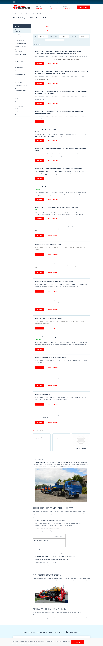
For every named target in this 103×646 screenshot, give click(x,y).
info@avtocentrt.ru (67, 8)
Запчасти (72, 2)
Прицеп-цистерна (22, 70)
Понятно (78, 642)
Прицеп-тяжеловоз (21, 43)
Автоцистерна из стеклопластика (22, 61)
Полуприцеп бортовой (22, 46)
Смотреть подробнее (53, 59)
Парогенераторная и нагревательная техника (22, 89)
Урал (22, 114)
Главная (14, 13)
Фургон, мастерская (19, 101)
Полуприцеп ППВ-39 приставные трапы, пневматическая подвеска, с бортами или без (58, 164)
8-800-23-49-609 (53, 8)
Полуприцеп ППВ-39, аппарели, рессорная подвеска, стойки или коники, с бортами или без (60, 182)
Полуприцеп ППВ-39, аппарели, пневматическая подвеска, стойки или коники (56, 203)
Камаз (22, 111)
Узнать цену (39, 59)
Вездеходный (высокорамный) (20, 35)
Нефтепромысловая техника (22, 97)
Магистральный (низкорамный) (20, 39)
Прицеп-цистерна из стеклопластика (20, 74)
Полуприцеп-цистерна (22, 54)
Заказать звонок (83, 7)
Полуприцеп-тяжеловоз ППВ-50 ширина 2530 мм (48, 259)
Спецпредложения (51, 25)
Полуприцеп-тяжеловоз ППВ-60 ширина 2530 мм (48, 314)
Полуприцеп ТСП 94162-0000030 (44, 390)
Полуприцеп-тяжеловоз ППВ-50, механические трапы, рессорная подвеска (55, 222)
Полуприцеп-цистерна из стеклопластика (22, 66)
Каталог (21, 13)
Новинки (87, 2)
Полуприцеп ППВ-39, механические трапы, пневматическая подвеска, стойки (56, 332)
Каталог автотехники (21, 2)
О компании (39, 2)
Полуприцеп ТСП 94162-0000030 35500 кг (46, 409)
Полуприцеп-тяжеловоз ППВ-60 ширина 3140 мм (48, 296)
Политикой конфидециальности (38, 643)
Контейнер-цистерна (22, 79)
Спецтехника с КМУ (22, 82)
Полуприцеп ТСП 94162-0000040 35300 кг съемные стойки (51, 353)
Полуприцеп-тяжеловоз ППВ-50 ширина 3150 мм (48, 240)
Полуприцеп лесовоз (22, 57)
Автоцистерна (22, 93)
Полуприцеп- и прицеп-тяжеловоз (22, 30)
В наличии (37, 40)
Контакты (79, 2)
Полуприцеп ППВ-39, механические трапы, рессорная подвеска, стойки (54, 277)
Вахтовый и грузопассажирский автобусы (22, 106)
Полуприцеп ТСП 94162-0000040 (44, 372)
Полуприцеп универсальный (18, 50)
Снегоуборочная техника (22, 85)
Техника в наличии (50, 2)
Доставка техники (62, 2)
